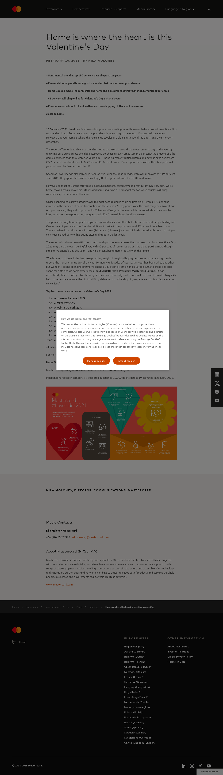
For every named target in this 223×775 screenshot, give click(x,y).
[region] (112, 340)
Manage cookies (96, 360)
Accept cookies (126, 360)
